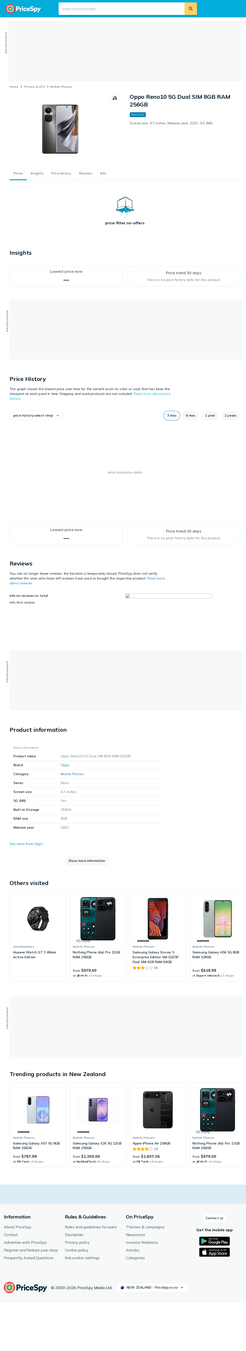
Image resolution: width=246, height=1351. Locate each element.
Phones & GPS (34, 86)
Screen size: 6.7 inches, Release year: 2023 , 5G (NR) (171, 123)
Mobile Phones (61, 86)
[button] (37, 415)
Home (14, 86)
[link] (38, 984)
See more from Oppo (26, 892)
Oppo (65, 813)
